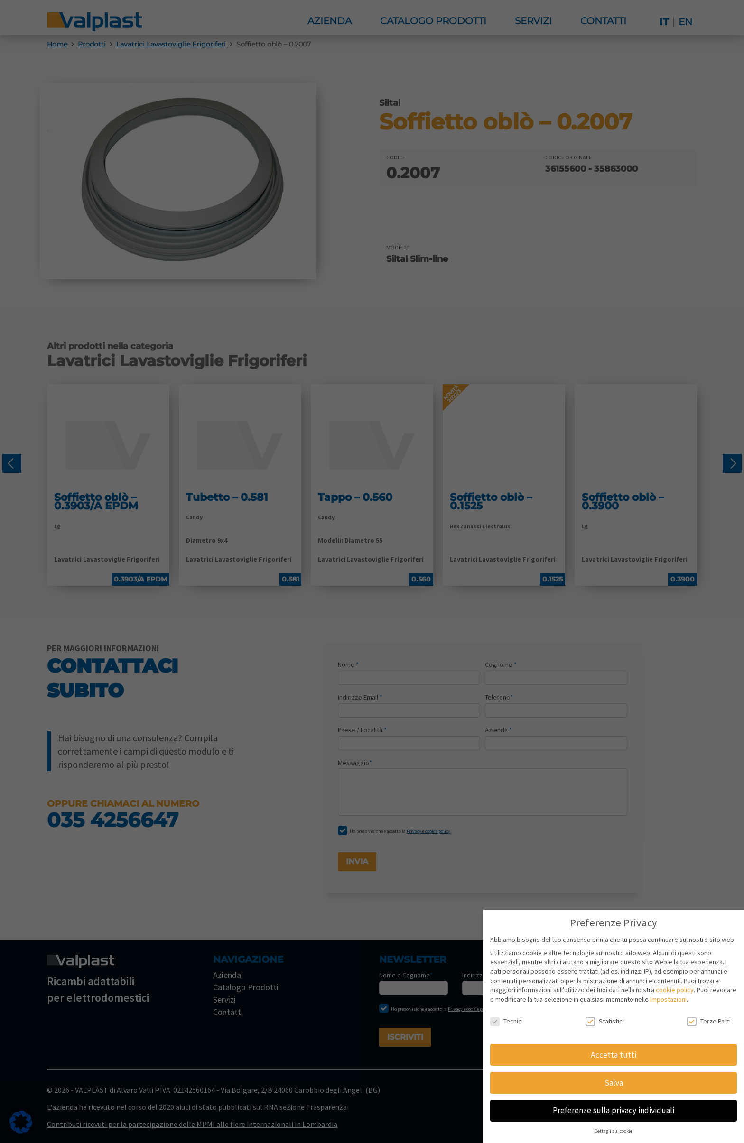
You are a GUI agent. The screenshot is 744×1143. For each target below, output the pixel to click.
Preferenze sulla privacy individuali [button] (613, 1110)
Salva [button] (613, 1083)
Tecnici (506, 1021)
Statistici (605, 1021)
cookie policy (675, 990)
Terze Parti (709, 1021)
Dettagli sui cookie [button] (613, 1131)
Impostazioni (668, 999)
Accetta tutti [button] (613, 1055)
